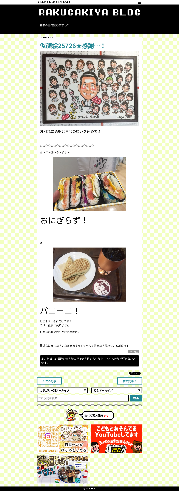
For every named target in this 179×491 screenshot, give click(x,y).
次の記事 (49, 381)
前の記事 (130, 381)
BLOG (52, 2)
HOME (43, 2)
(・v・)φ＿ (133, 351)
